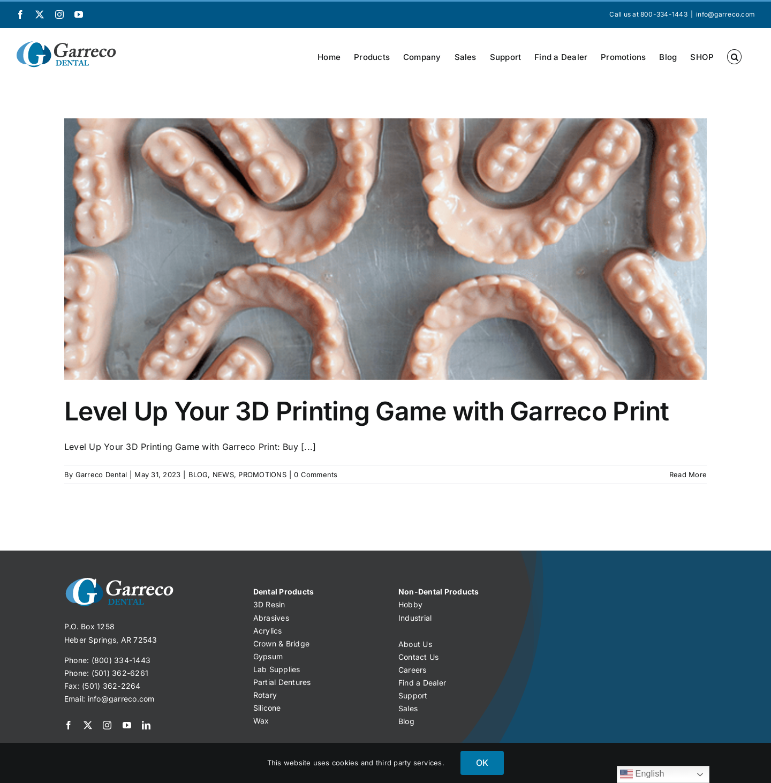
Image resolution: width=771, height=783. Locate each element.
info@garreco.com (725, 14)
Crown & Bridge (281, 643)
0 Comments (315, 474)
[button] (734, 57)
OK (482, 762)
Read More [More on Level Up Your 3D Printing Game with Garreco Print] (688, 474)
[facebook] (68, 725)
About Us (415, 644)
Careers (412, 669)
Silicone (267, 707)
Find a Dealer (422, 682)
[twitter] (88, 725)
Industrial (415, 617)
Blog (406, 721)
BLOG (198, 474)
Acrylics (267, 630)
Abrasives (271, 617)
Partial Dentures (282, 682)
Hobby (410, 604)
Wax (261, 720)
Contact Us (418, 656)
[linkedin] (146, 725)
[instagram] (107, 725)
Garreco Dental (101, 474)
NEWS (223, 474)
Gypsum (268, 656)
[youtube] (127, 725)
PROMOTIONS (262, 474)
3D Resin (269, 604)
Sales (408, 708)
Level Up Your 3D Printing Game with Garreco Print (366, 411)
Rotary (265, 694)
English (642, 774)
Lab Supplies (276, 669)
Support (413, 695)
